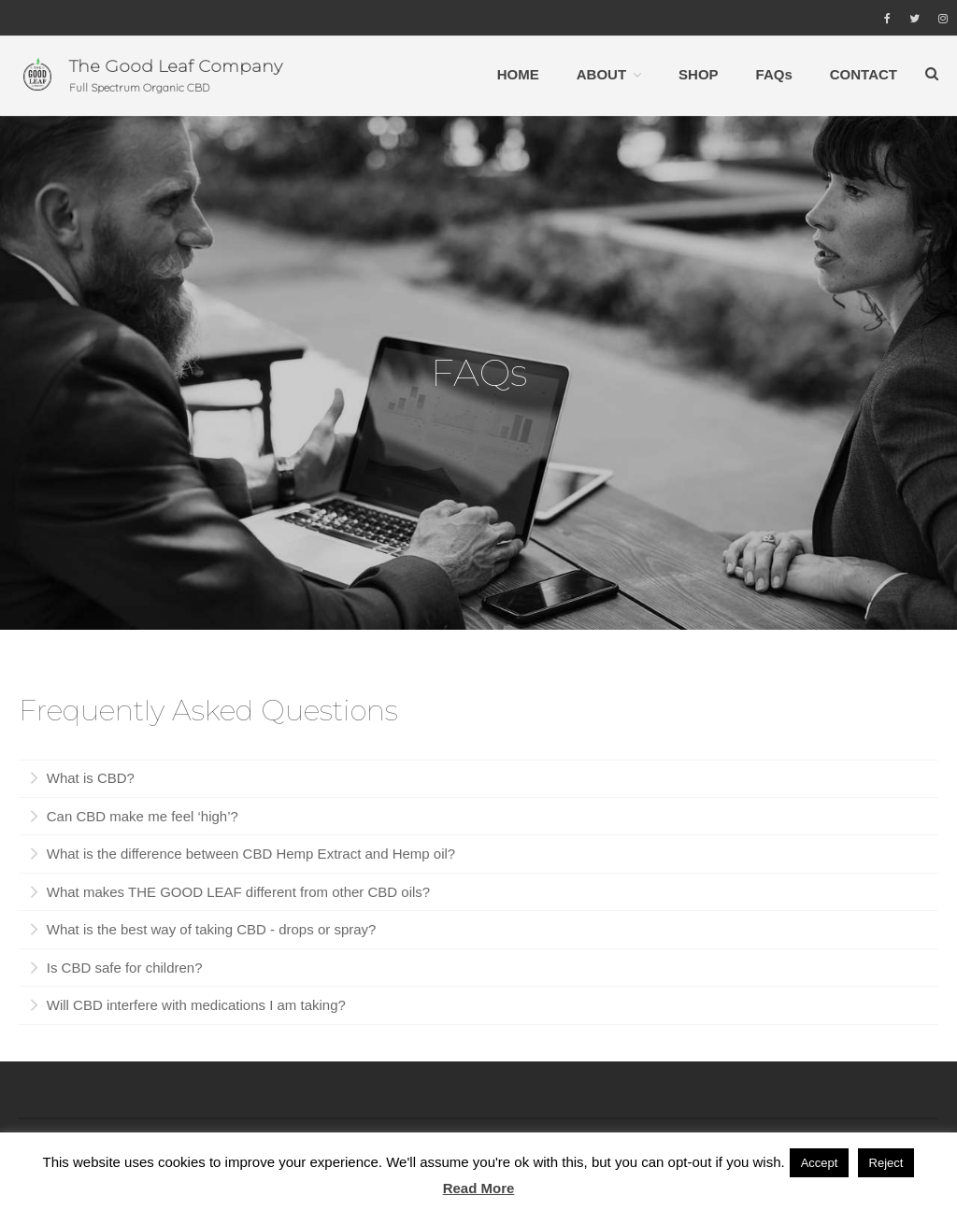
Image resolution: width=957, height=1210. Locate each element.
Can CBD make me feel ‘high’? (140, 818)
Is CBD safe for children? (123, 969)
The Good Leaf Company (175, 65)
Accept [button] (819, 1163)
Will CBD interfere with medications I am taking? (194, 1007)
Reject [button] (886, 1163)
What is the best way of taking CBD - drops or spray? (210, 931)
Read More (479, 1188)
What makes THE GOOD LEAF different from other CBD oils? (237, 894)
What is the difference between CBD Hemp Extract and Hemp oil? (249, 855)
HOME (518, 73)
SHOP (698, 73)
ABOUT (601, 73)
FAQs (774, 73)
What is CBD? (89, 780)
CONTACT (863, 73)
